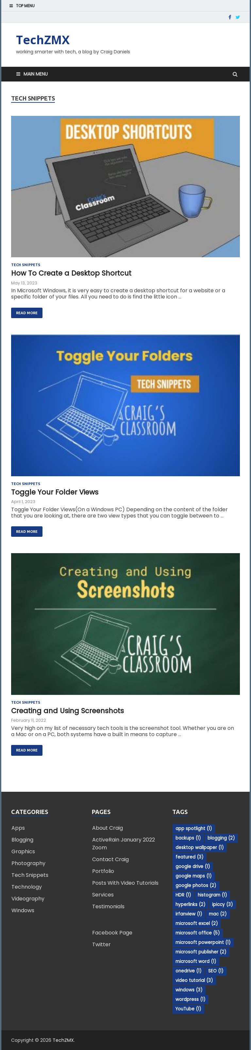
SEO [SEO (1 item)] (215, 971)
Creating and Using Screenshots (67, 710)
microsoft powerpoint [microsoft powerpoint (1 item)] (203, 942)
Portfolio (103, 871)
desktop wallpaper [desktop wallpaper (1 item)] (200, 847)
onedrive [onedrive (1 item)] (188, 971)
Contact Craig (110, 859)
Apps (18, 828)
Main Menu (36, 74)
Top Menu (25, 6)
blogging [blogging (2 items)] (221, 838)
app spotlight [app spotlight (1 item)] (194, 828)
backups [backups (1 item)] (188, 838)
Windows (22, 910)
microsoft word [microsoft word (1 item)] (196, 961)
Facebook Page (112, 932)
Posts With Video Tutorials (125, 883)
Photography (28, 863)
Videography (27, 898)
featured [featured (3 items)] (189, 857)
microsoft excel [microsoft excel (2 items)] (197, 923)
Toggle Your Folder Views (54, 492)
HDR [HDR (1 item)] (183, 895)
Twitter (101, 944)
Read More (24, 311)
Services (103, 894)
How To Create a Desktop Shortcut (71, 273)
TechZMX (43, 40)
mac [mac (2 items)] (217, 914)
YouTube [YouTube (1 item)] (188, 1009)
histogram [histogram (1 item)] (212, 895)
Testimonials (108, 906)
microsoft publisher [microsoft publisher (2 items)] (201, 952)
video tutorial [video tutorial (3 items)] (194, 980)
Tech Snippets (25, 265)
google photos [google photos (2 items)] (196, 885)
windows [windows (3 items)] (189, 990)
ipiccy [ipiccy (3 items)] (222, 904)
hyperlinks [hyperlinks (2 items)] (190, 904)
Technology (26, 887)
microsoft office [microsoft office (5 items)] (198, 933)
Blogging (22, 839)
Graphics (23, 851)
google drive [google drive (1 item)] (193, 866)
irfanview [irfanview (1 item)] (189, 914)
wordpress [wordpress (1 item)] (190, 999)
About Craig (107, 828)
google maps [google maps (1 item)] (193, 876)
